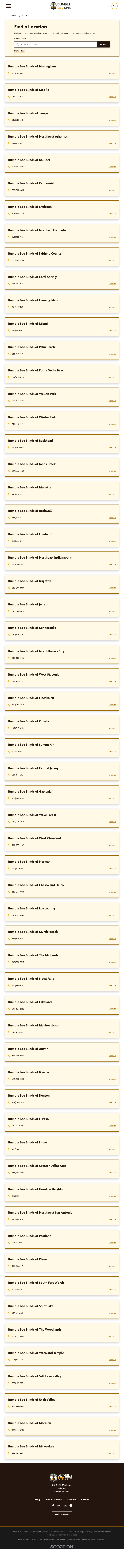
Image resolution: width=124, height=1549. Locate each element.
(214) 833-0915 (17, 1266)
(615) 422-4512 (17, 1032)
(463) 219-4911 (17, 564)
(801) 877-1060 (17, 1406)
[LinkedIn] (65, 1505)
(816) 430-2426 (18, 658)
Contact (71, 1499)
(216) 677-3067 (18, 845)
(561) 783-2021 (17, 283)
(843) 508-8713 (18, 938)
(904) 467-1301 (17, 307)
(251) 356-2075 (17, 96)
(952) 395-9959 (18, 634)
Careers (85, 1499)
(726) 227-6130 (17, 1219)
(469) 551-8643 (18, 1172)
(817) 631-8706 (17, 1313)
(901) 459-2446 (18, 1009)
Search (103, 44)
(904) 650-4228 (18, 377)
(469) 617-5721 (17, 517)
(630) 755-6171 (17, 541)
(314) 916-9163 (17, 681)
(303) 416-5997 (18, 166)
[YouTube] (71, 1505)
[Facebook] (53, 1505)
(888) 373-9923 (18, 471)
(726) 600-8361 (18, 1079)
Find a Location (62, 1514)
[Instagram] (59, 1505)
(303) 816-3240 (18, 213)
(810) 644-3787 (18, 588)
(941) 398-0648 (18, 400)
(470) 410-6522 (18, 447)
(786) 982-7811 (17, 330)
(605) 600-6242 (18, 985)
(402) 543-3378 (17, 728)
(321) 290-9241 (17, 424)
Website (112, 73)
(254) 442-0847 (18, 1359)
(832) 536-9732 (18, 1336)
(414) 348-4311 (17, 1453)
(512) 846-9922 (18, 1055)
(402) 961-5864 (18, 704)
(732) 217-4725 (17, 775)
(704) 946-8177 (18, 798)
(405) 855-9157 (18, 868)
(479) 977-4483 (18, 143)
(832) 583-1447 (17, 1196)
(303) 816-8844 (18, 190)
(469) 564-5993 (18, 1149)
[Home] (61, 6)
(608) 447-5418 (18, 1430)
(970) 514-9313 (17, 237)
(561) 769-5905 (18, 354)
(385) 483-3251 (17, 1383)
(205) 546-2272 (18, 73)
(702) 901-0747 (17, 751)
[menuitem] (23, 1539)
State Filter (19, 51)
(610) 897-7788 (18, 892)
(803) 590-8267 (18, 962)
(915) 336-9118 (17, 1125)
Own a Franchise (53, 1499)
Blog (37, 1499)
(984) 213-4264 (18, 821)
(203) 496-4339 (18, 260)
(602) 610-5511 (17, 120)
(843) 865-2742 (18, 915)
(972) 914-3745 (17, 1289)
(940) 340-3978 (18, 1102)
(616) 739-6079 (18, 611)
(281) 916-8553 (17, 1242)
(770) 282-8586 (18, 494)
